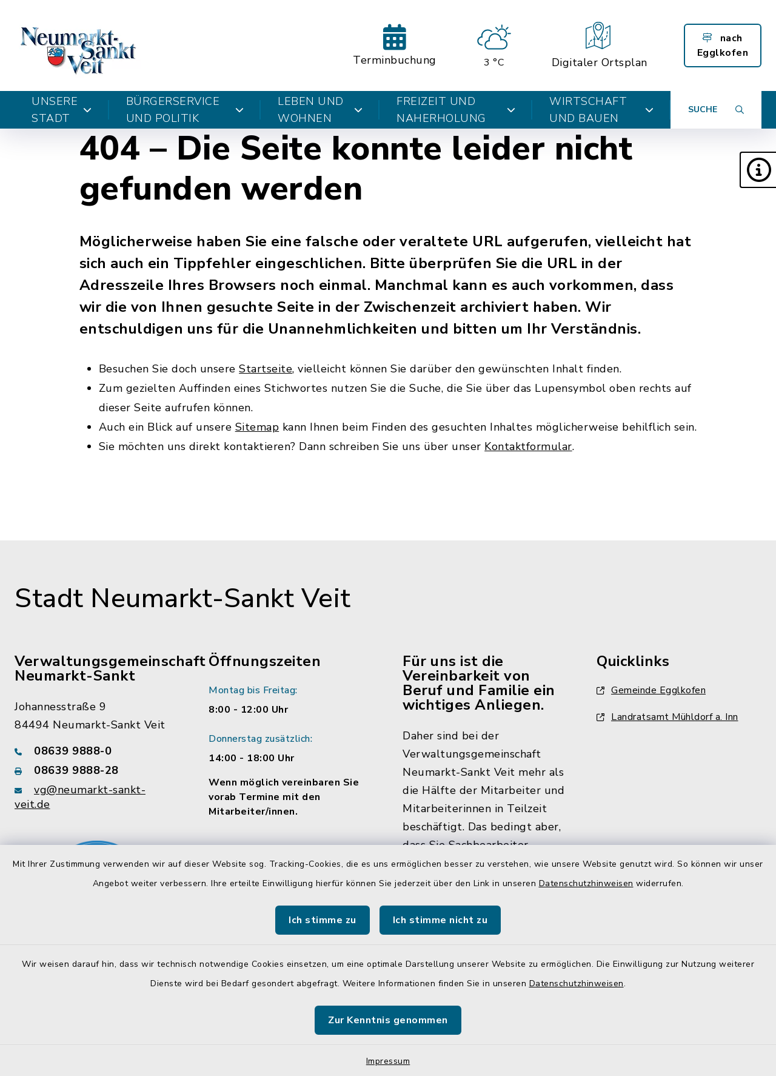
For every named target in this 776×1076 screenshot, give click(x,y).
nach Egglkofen (723, 45)
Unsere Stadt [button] (62, 110)
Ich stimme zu (322, 920)
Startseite (265, 368)
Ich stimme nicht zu (440, 920)
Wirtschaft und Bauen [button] (601, 110)
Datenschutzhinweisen (586, 883)
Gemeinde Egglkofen (651, 690)
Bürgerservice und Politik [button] (185, 110)
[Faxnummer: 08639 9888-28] (97, 770)
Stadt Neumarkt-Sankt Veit (183, 598)
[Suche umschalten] (716, 110)
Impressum (388, 1061)
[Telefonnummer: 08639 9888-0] (97, 751)
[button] (758, 170)
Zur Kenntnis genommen (388, 1020)
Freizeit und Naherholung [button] (455, 110)
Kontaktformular (528, 446)
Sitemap (257, 427)
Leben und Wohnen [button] (320, 110)
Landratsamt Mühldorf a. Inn (667, 717)
